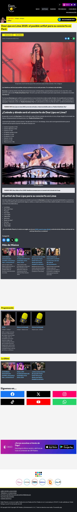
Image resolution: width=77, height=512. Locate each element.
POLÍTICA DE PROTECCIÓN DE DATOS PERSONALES (16, 495)
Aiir (61, 507)
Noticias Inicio (8, 35)
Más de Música (19, 35)
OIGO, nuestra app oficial (42, 229)
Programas (62, 9)
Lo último (5, 358)
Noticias (45, 9)
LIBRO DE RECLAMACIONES (9, 491)
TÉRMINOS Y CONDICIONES (9, 493)
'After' (9, 20)
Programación (71, 12)
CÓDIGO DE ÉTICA (6, 498)
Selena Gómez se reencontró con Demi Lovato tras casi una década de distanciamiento (53, 256)
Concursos (72, 9)
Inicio (38, 9)
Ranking (53, 9)
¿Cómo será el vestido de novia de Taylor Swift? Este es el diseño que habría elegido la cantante (38, 256)
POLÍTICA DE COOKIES (7, 497)
